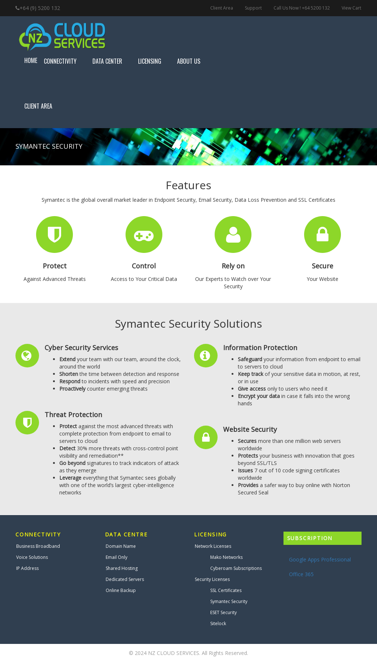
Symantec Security (228, 601)
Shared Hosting (122, 568)
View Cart (351, 8)
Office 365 (301, 574)
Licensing (154, 61)
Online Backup (121, 590)
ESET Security (223, 612)
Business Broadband (38, 546)
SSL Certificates (226, 590)
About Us (193, 61)
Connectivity (65, 61)
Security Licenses (212, 579)
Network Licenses (213, 546)
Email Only (116, 557)
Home (30, 60)
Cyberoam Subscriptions (236, 568)
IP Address (27, 568)
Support (253, 8)
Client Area (221, 8)
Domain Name (121, 546)
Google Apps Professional (320, 559)
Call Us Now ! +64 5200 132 (302, 8)
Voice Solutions (32, 557)
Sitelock (218, 623)
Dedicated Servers (125, 579)
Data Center (111, 61)
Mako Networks (226, 557)
